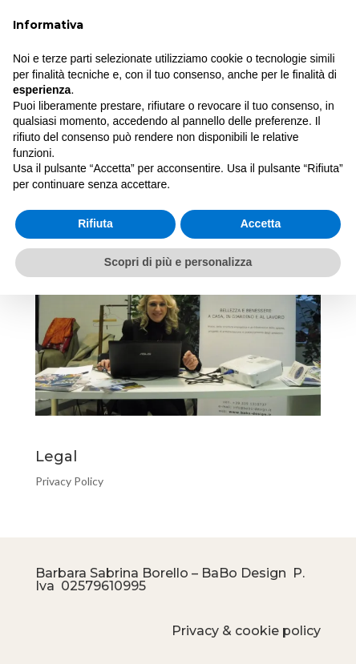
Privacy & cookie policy (246, 630)
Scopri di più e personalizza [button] (178, 262)
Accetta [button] (261, 223)
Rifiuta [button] (95, 223)
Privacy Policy (69, 481)
